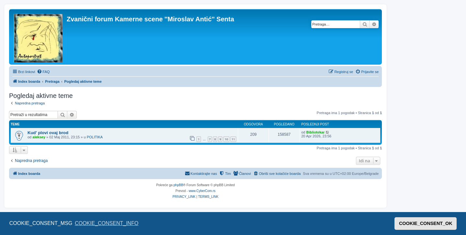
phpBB (178, 185)
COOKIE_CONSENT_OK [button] (425, 223)
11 (233, 139)
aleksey (38, 137)
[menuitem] (43, 72)
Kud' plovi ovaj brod (48, 132)
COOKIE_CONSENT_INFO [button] (106, 223)
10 (226, 139)
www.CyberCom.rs (202, 191)
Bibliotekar (315, 132)
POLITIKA (95, 137)
